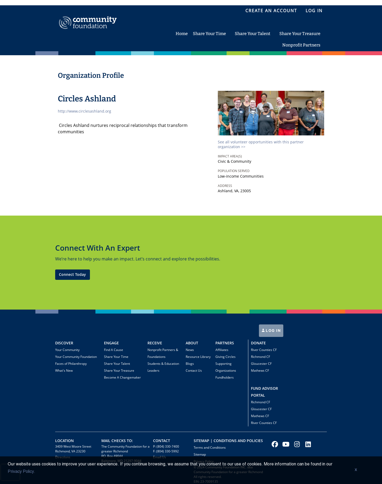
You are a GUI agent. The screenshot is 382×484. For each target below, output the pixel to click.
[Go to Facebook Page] (274, 444)
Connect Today (72, 274)
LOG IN (273, 330)
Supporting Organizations (225, 367)
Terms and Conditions (210, 447)
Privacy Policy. (21, 472)
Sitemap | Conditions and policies (228, 440)
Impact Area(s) (230, 156)
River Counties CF (264, 350)
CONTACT (161, 440)
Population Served (234, 171)
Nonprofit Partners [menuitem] (301, 45)
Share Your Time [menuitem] (209, 33)
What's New (64, 370)
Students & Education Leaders (163, 367)
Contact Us (194, 370)
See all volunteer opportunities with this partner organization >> (261, 144)
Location (64, 440)
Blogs (190, 363)
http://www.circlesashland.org (84, 111)
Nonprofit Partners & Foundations (162, 353)
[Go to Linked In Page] (307, 444)
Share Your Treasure (119, 370)
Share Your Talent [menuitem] (252, 33)
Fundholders (224, 377)
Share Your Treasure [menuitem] (299, 33)
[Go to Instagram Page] (296, 444)
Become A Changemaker (122, 377)
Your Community (67, 350)
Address (225, 185)
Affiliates (221, 350)
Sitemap (200, 454)
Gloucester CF (261, 363)
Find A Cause (113, 350)
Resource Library (198, 356)
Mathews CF (260, 370)
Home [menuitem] (182, 33)
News (190, 350)
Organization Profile (91, 75)
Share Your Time (116, 356)
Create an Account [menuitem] (271, 11)
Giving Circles (225, 356)
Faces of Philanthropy (71, 363)
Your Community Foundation (76, 356)
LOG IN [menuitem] (314, 11)
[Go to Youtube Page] (285, 444)
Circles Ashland (87, 99)
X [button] (356, 470)
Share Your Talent (117, 363)
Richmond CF (260, 356)
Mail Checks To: (117, 440)
